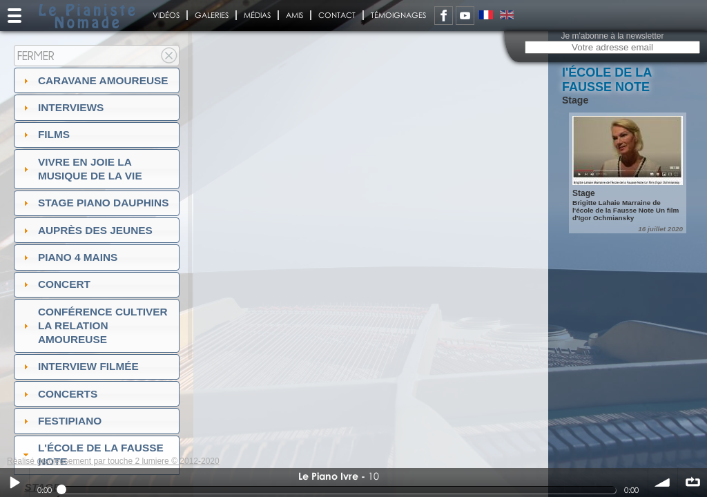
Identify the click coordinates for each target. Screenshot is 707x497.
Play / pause (14, 482)
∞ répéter (692, 482)
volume (662, 482)
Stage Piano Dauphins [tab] (94, 202)
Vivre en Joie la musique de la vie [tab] (81, 169)
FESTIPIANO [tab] (61, 421)
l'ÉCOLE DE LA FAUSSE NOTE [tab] (92, 454)
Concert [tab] (55, 284)
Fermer (36, 55)
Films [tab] (45, 134)
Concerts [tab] (59, 394)
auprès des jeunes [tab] (86, 230)
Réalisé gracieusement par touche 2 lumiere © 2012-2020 (113, 461)
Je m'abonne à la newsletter (612, 36)
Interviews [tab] (62, 107)
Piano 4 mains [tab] (69, 257)
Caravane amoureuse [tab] (94, 80)
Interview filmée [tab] (79, 366)
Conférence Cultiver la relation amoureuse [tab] (94, 325)
